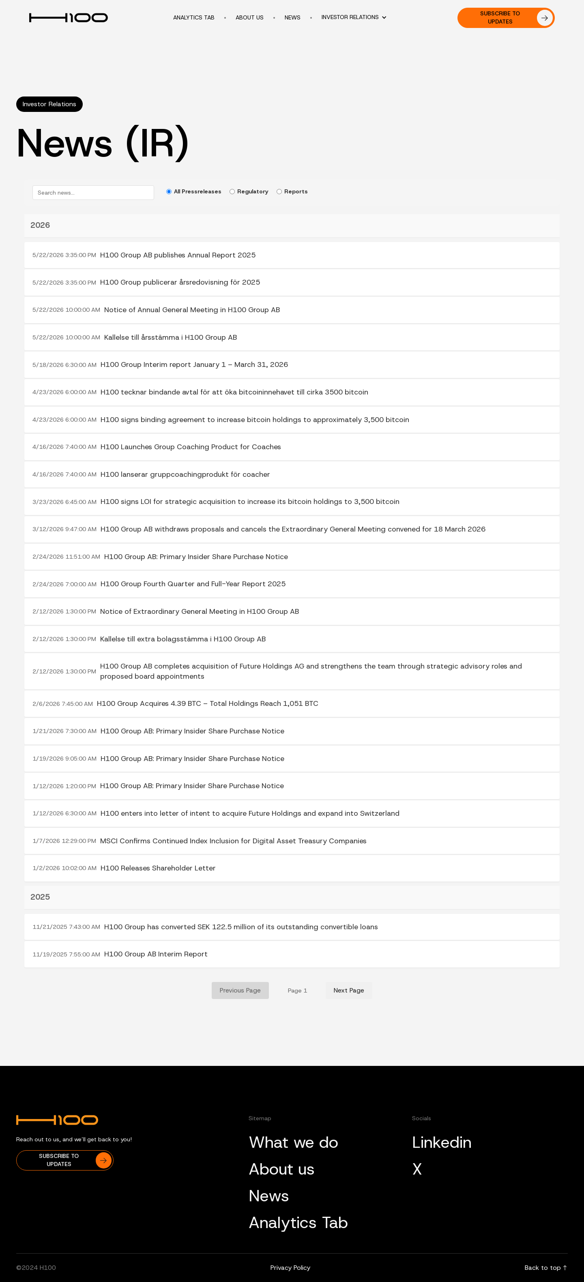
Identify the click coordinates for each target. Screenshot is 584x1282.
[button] (358, 17)
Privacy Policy (290, 1267)
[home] (73, 18)
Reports (292, 191)
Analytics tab (194, 17)
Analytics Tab (298, 1222)
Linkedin (442, 1142)
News (269, 1196)
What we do (293, 1142)
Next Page (349, 990)
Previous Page (240, 990)
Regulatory (249, 191)
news (293, 17)
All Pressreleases (193, 191)
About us (250, 17)
